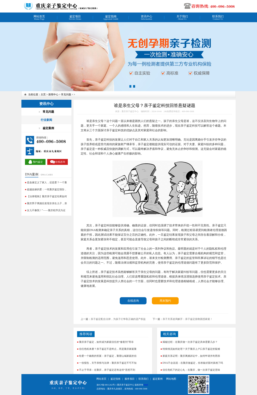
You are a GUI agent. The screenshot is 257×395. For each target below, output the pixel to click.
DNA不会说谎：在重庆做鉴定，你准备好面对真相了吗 (193, 363)
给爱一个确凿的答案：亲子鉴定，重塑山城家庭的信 (108, 356)
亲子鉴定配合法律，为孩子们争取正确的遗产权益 (118, 319)
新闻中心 (53, 94)
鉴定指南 (115, 378)
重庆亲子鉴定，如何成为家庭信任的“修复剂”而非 (106, 342)
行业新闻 (46, 119)
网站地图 (171, 378)
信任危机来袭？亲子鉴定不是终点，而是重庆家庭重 (108, 349)
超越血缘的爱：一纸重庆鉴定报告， (47, 189)
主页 (43, 94)
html (146, 385)
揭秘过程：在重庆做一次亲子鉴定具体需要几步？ (190, 342)
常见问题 (66, 94)
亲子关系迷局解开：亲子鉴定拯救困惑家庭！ (188, 319)
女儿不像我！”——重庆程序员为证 (46, 210)
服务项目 (130, 378)
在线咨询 (133, 300)
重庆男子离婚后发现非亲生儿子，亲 (47, 203)
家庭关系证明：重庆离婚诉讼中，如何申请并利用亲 (191, 356)
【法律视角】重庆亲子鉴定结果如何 (47, 196)
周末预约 (165, 300)
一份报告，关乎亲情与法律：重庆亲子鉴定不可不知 (108, 363)
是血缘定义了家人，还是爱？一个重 (47, 182)
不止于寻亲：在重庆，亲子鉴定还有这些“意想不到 (107, 370)
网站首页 (101, 378)
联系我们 (143, 378)
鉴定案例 (158, 378)
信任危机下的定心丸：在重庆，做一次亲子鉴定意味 (191, 370)
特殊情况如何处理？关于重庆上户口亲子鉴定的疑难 (191, 349)
